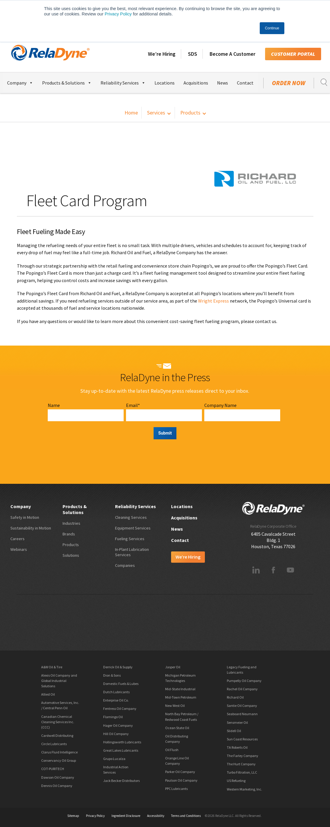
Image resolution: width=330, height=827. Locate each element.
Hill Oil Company (116, 733)
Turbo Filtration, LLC (242, 772)
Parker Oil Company (180, 771)
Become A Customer (232, 54)
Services (156, 112)
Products (190, 112)
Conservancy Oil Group (58, 760)
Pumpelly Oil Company (244, 680)
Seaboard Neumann (242, 714)
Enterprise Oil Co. (116, 700)
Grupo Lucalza (114, 758)
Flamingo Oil (113, 717)
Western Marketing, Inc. (244, 789)
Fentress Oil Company (119, 708)
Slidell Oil (234, 731)
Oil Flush (171, 750)
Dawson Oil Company (57, 777)
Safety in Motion (24, 517)
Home (131, 112)
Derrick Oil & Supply (118, 667)
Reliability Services (123, 82)
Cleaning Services (131, 517)
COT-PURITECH (52, 768)
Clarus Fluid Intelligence (59, 752)
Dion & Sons (112, 675)
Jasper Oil (172, 667)
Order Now (288, 83)
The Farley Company (242, 755)
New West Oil (175, 705)
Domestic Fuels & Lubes (120, 683)
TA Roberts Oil (237, 747)
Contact (245, 83)
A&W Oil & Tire (51, 667)
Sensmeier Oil (237, 722)
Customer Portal (293, 54)
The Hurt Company (241, 764)
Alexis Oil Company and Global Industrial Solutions (59, 680)
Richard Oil (235, 697)
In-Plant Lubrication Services (132, 552)
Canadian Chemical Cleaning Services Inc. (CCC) (57, 721)
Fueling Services (129, 538)
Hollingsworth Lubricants (122, 742)
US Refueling (236, 780)
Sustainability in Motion (30, 528)
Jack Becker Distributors (121, 780)
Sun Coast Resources (242, 739)
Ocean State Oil (177, 728)
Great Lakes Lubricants (120, 750)
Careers (17, 538)
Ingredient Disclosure (125, 816)
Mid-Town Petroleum (180, 697)
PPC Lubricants (176, 788)
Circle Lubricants (54, 744)
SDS (192, 54)
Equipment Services (133, 528)
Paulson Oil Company (181, 780)
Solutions (71, 555)
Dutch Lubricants (116, 692)
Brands (69, 534)
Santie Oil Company (242, 705)
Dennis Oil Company (56, 785)
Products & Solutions (67, 82)
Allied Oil (48, 694)
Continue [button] (272, 28)
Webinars (18, 549)
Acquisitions (196, 83)
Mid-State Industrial (180, 689)
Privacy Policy (118, 14)
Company (20, 82)
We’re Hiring (162, 54)
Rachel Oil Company (242, 689)
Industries (71, 523)
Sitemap (73, 816)
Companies (125, 565)
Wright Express (213, 301)
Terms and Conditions (186, 816)
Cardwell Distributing (57, 735)
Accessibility (155, 816)
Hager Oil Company (118, 725)
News (222, 83)
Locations (164, 83)
